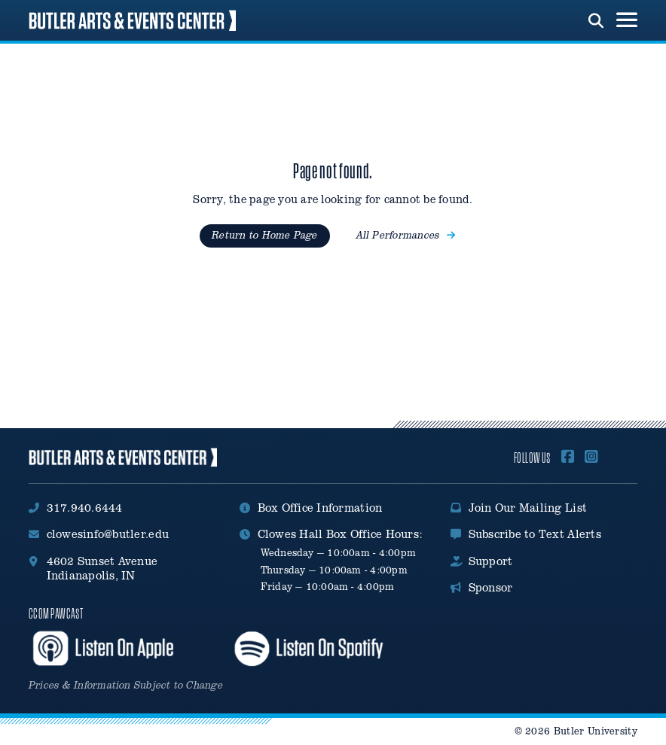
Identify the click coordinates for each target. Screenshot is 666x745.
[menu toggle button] (626, 20)
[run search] (595, 19)
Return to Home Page (264, 235)
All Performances (406, 235)
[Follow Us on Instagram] (591, 457)
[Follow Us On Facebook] (568, 457)
